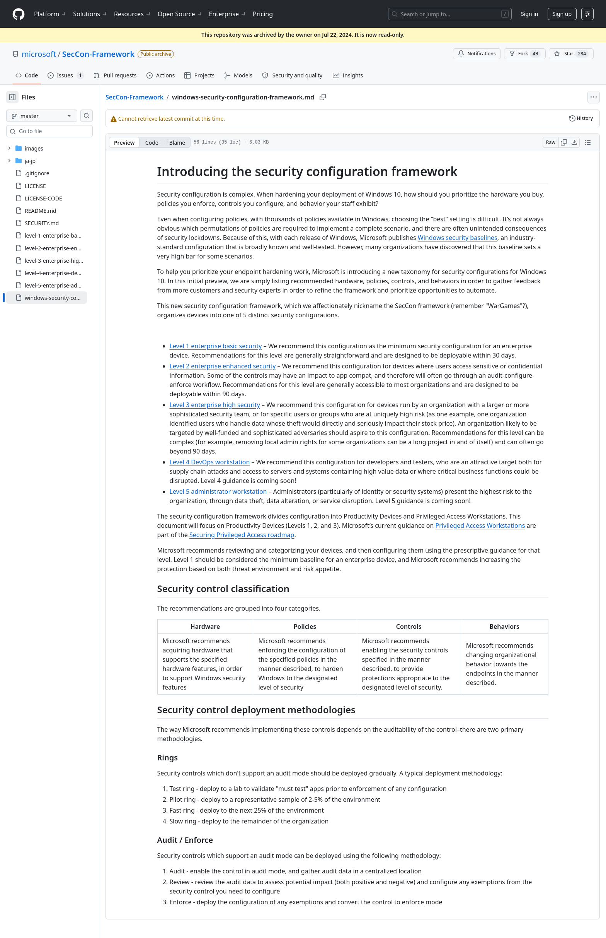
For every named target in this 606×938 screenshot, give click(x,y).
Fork (525, 54)
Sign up (562, 13)
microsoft (39, 54)
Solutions (90, 14)
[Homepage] (18, 14)
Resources (133, 14)
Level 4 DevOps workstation (222, 462)
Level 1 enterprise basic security (228, 346)
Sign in (529, 13)
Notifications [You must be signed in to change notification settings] (476, 53)
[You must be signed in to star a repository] (571, 53)
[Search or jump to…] (449, 14)
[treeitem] (59, 297)
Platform (50, 14)
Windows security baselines (470, 237)
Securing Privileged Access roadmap (254, 535)
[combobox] (65, 131)
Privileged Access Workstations (493, 525)
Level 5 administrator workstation (230, 491)
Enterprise (228, 14)
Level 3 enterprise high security (227, 405)
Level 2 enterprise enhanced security (235, 366)
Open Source (180, 14)
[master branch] (54, 116)
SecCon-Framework (98, 54)
